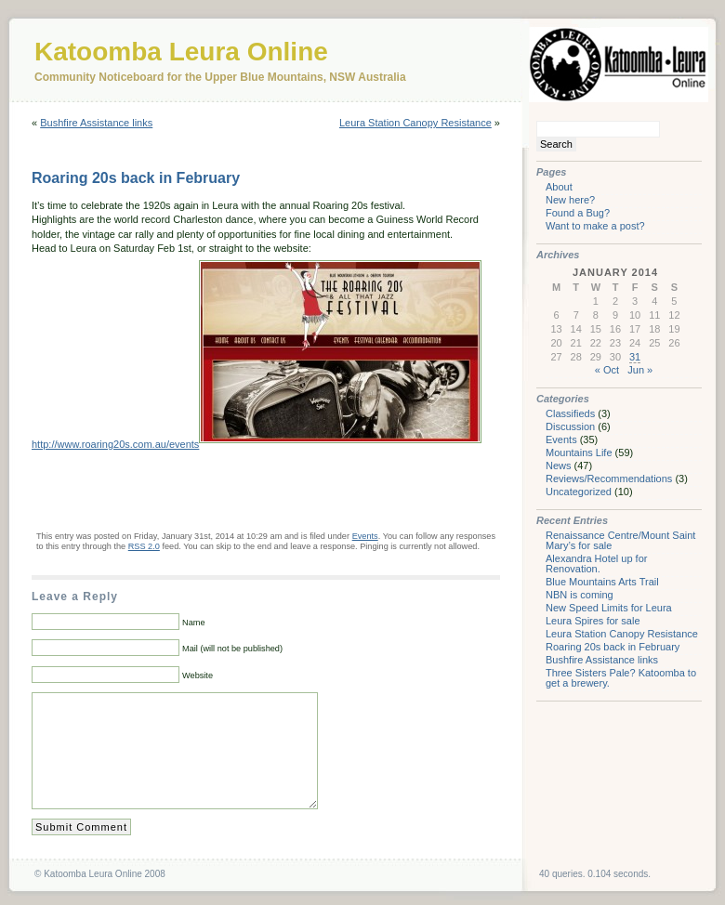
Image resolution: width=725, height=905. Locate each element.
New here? (570, 199)
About (559, 186)
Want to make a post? (595, 225)
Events (365, 536)
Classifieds (570, 413)
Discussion (570, 426)
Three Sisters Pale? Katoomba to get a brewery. (621, 678)
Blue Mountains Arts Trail (602, 581)
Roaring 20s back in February (136, 178)
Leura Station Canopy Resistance (415, 122)
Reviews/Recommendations (609, 478)
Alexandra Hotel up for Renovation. (596, 563)
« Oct (607, 369)
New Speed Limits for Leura (609, 607)
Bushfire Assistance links (96, 122)
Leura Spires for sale (593, 620)
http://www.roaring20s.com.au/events (115, 444)
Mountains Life (579, 452)
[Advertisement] (249, 490)
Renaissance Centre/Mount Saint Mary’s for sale (620, 540)
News (559, 465)
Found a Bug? (578, 212)
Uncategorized (579, 491)
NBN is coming (579, 594)
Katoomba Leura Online (181, 51)
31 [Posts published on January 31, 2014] (634, 356)
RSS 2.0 (144, 546)
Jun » (639, 369)
